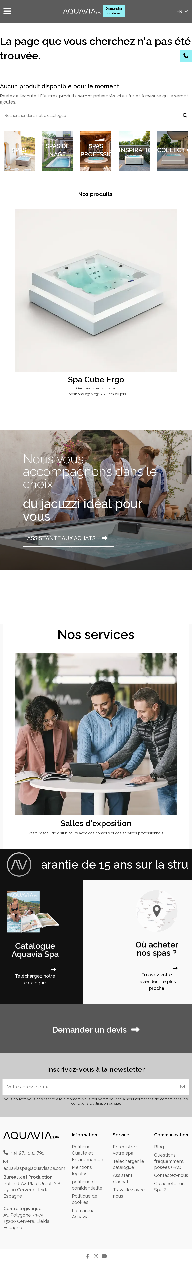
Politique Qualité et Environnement (88, 1153)
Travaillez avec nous (129, 1193)
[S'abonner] (182, 1087)
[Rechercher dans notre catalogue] (185, 115)
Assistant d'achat (122, 1178)
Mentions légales (82, 1170)
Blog (159, 1146)
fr (182, 11)
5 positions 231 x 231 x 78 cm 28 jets (96, 394)
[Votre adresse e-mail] (89, 1087)
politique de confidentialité (87, 1185)
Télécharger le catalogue (128, 1164)
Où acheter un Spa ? (169, 1186)
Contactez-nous (171, 1175)
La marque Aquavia (83, 1213)
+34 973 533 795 (27, 1152)
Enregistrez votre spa (125, 1150)
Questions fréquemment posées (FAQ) (169, 1161)
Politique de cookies (85, 1199)
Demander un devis (114, 11)
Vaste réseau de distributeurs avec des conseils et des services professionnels (96, 833)
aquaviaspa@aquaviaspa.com (34, 1168)
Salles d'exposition (96, 823)
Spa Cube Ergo (96, 379)
